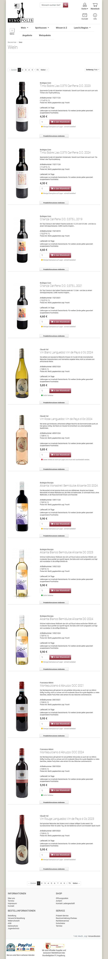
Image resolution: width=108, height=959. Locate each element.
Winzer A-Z (61, 27)
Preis (92, 70)
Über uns (11, 898)
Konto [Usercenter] (85, 6)
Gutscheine (60, 923)
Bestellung (12, 916)
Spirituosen (41, 27)
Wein (23, 27)
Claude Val (44, 349)
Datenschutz (13, 926)
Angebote (27, 35)
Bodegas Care (45, 83)
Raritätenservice (62, 921)
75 (37, 70)
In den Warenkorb (60, 122)
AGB (9, 923)
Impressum (12, 903)
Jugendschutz (13, 928)
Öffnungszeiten (62, 898)
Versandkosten (94, 936)
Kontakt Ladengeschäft (65, 903)
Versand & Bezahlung (16, 918)
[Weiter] (44, 70)
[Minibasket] (95, 6)
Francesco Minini (46, 683)
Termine (11, 901)
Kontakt (11, 906)
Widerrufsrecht (14, 921)
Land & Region (81, 27)
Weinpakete (45, 35)
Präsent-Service (62, 916)
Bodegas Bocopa (46, 483)
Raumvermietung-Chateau (66, 918)
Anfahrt (59, 901)
